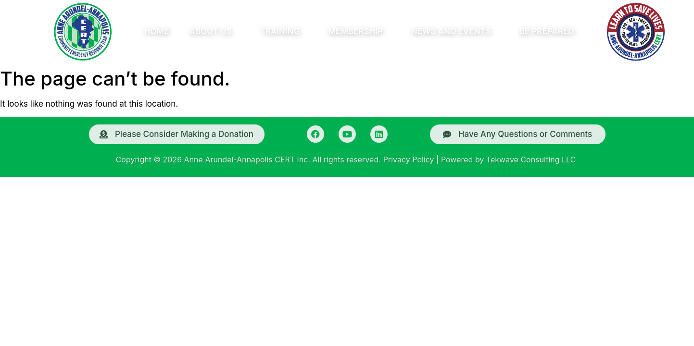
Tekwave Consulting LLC (531, 159)
